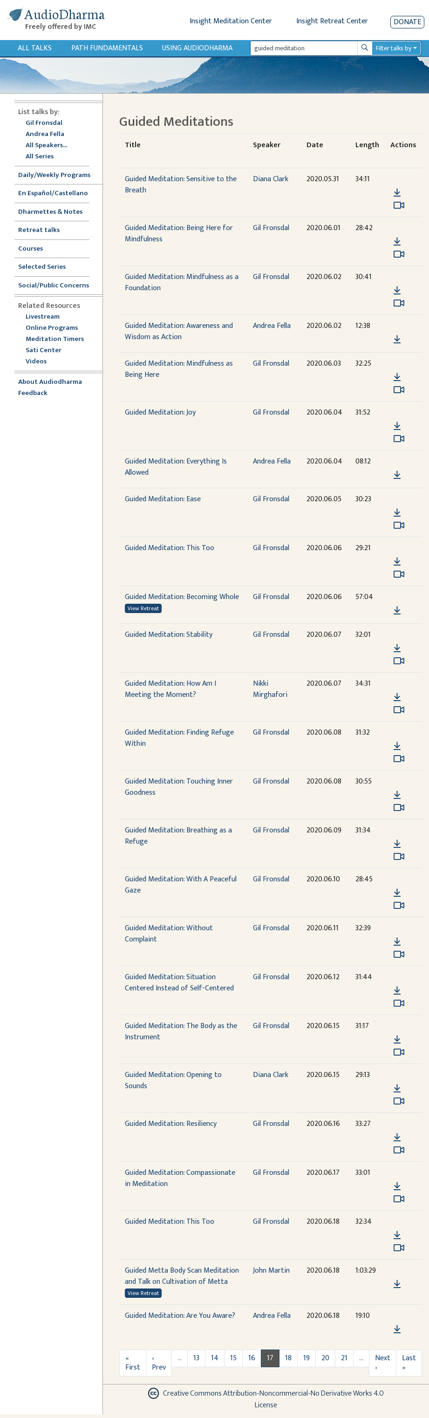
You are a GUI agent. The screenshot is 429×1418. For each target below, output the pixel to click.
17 (270, 1358)
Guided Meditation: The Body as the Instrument (181, 1031)
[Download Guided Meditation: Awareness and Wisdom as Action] (397, 340)
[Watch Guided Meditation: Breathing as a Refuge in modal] (399, 856)
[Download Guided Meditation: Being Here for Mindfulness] (397, 242)
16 (251, 1358)
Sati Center (43, 350)
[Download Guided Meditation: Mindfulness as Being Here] (397, 377)
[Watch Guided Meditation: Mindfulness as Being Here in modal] (399, 389)
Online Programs (52, 328)
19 (306, 1358)
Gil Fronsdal (44, 123)
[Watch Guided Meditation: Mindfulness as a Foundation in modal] (399, 303)
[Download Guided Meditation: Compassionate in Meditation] (397, 1186)
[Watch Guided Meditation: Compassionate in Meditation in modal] (399, 1199)
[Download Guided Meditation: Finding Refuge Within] (397, 746)
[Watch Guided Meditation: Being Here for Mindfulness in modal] (399, 254)
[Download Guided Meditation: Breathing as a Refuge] (397, 844)
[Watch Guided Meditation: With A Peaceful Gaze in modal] (399, 905)
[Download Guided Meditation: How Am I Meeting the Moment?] (397, 697)
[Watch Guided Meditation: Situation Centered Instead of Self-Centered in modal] (399, 1003)
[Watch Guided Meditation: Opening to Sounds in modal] (399, 1101)
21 (344, 1358)
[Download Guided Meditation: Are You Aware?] (397, 1329)
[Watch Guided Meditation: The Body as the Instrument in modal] (399, 1052)
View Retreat (143, 608)
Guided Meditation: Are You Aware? (180, 1315)
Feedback (33, 393)
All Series (40, 156)
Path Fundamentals (107, 48)
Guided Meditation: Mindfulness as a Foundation (181, 282)
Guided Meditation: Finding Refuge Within (179, 738)
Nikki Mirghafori (270, 689)
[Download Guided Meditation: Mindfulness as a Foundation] (397, 291)
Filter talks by (393, 48)
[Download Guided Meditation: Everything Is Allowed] (397, 475)
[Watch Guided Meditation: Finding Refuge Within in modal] (399, 758)
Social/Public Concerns (53, 285)
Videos (41, 361)
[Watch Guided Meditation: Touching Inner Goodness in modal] (399, 807)
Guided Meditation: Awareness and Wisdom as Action (179, 331)
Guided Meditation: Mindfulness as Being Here (179, 369)
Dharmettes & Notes (50, 212)
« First (132, 1363)
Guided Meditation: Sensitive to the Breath (181, 185)
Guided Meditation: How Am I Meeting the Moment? (170, 689)
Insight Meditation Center (231, 21)
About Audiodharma (50, 382)
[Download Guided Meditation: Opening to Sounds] (397, 1089)
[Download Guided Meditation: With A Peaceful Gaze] (397, 893)
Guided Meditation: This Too (169, 548)
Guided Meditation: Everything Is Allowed (176, 467)
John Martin (271, 1270)
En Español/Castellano (53, 193)
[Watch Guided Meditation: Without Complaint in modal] (399, 954)
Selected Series (47, 267)
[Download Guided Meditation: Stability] (397, 648)
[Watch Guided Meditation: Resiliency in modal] (399, 1150)
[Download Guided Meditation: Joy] (397, 426)
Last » (409, 1363)
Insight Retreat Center (332, 21)
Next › (382, 1363)
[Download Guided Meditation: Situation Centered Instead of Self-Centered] (397, 991)
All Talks (35, 48)
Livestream (43, 317)
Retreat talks (39, 230)
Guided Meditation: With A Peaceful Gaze (181, 885)
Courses (30, 249)
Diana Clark (270, 179)
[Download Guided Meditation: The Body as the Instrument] (397, 1040)
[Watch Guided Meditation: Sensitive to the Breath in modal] (399, 205)
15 (233, 1358)
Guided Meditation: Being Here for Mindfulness (179, 233)
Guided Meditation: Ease (163, 499)
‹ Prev (159, 1363)
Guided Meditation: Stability (168, 634)
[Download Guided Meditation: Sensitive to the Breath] (397, 193)
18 (288, 1358)
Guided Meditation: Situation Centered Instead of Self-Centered (179, 983)
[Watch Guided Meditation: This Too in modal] (399, 574)
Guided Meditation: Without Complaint (169, 934)
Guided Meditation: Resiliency (171, 1124)
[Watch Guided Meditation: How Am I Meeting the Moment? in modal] (399, 709)
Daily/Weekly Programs (59, 175)
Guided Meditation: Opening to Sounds (173, 1080)
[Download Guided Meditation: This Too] (397, 562)
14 (214, 1358)
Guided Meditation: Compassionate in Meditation (180, 1178)
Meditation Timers (55, 339)
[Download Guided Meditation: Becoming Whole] (397, 611)
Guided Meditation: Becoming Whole (182, 597)
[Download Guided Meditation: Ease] (397, 513)
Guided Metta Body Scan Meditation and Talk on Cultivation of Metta (182, 1276)
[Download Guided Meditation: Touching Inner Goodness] (397, 795)
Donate (407, 22)
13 (196, 1358)
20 (325, 1358)
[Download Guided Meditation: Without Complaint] (397, 942)
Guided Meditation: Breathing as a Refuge (178, 836)
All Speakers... (46, 145)
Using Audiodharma (197, 48)
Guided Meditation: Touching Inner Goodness (179, 787)
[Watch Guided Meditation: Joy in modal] (399, 438)
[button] (396, 179)
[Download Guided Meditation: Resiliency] (397, 1138)
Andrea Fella (45, 134)
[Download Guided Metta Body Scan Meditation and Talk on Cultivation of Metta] (397, 1284)
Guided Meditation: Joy (160, 412)
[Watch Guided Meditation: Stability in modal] (399, 661)
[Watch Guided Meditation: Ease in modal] (399, 525)
